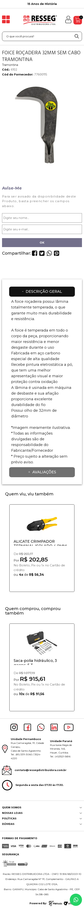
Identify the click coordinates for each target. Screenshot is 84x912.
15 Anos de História (42, 4)
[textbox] (42, 36)
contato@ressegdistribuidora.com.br (41, 770)
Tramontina (10, 65)
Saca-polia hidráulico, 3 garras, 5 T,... (35, 661)
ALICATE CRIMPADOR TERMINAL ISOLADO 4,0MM (40, 542)
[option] (42, 4)
